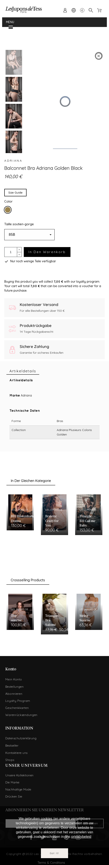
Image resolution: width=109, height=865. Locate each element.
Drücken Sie (13, 796)
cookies (46, 818)
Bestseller (11, 745)
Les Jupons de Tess (22, 509)
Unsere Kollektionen (19, 775)
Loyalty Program (17, 701)
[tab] (22, 371)
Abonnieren (13, 694)
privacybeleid (81, 836)
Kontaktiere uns (16, 753)
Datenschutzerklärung (20, 738)
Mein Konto (13, 679)
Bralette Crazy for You (52, 521)
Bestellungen (14, 687)
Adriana (13, 160)
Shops (9, 760)
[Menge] (10, 252)
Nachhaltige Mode (18, 789)
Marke (14, 395)
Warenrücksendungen (21, 715)
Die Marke (12, 782)
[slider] (64, 148)
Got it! (54, 853)
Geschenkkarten (17, 708)
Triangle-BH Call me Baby (87, 521)
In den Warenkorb (47, 252)
